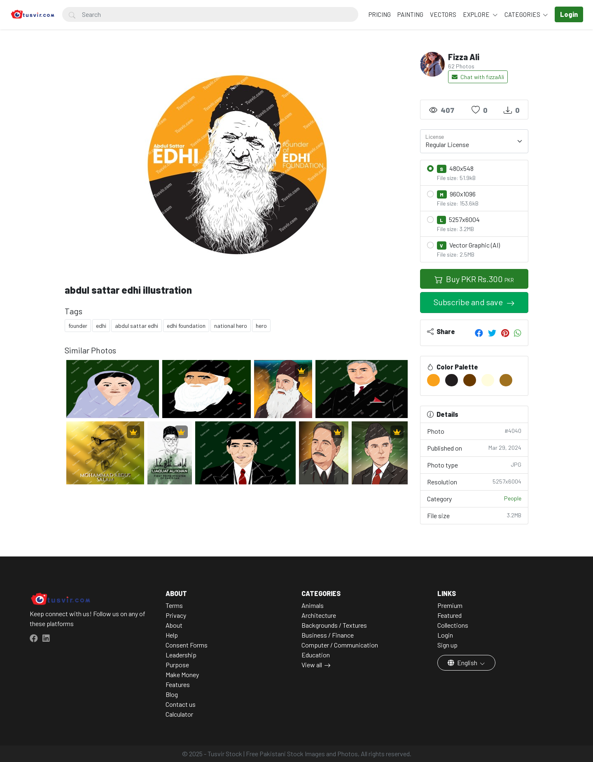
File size (474, 515)
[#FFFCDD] (487, 380)
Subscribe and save (469, 302)
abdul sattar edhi (136, 325)
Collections (452, 625)
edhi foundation (186, 325)
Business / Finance (327, 635)
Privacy (176, 615)
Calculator (179, 714)
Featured (449, 615)
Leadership (181, 655)
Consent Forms (187, 645)
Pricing (380, 14)
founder (77, 325)
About (174, 625)
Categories (523, 14)
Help (172, 635)
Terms (174, 605)
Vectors (443, 14)
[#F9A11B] (433, 380)
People (512, 498)
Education (315, 655)
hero (261, 325)
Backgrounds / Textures (334, 625)
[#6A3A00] (469, 380)
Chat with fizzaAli (478, 76)
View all (311, 665)
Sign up (447, 645)
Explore (477, 14)
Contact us (181, 704)
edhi (101, 325)
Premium (449, 605)
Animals (312, 605)
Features (178, 684)
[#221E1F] (451, 380)
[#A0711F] (506, 380)
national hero (230, 325)
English (463, 662)
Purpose (177, 665)
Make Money (182, 674)
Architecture (318, 615)
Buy (474, 279)
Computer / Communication (339, 645)
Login (445, 635)
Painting (410, 14)
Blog (172, 694)
